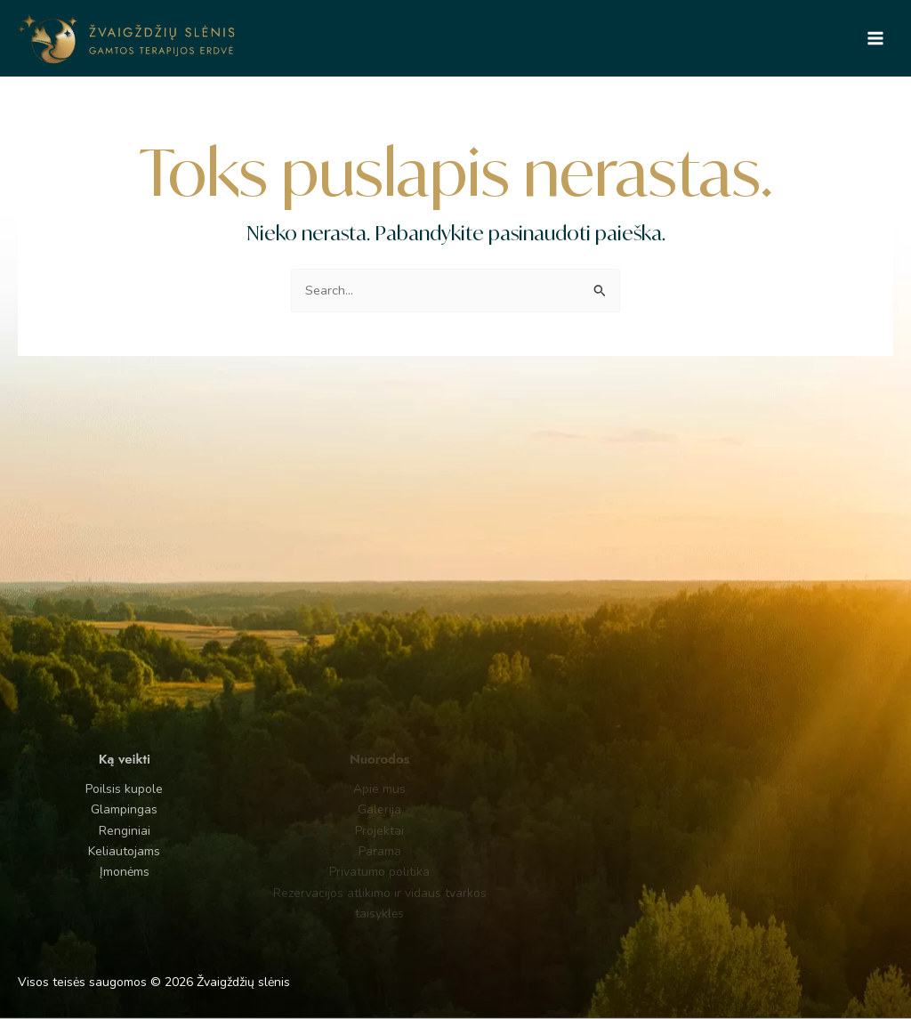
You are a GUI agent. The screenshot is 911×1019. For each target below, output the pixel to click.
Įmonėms (100, 871)
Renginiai (100, 830)
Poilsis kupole (101, 788)
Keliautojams (101, 851)
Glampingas (101, 809)
